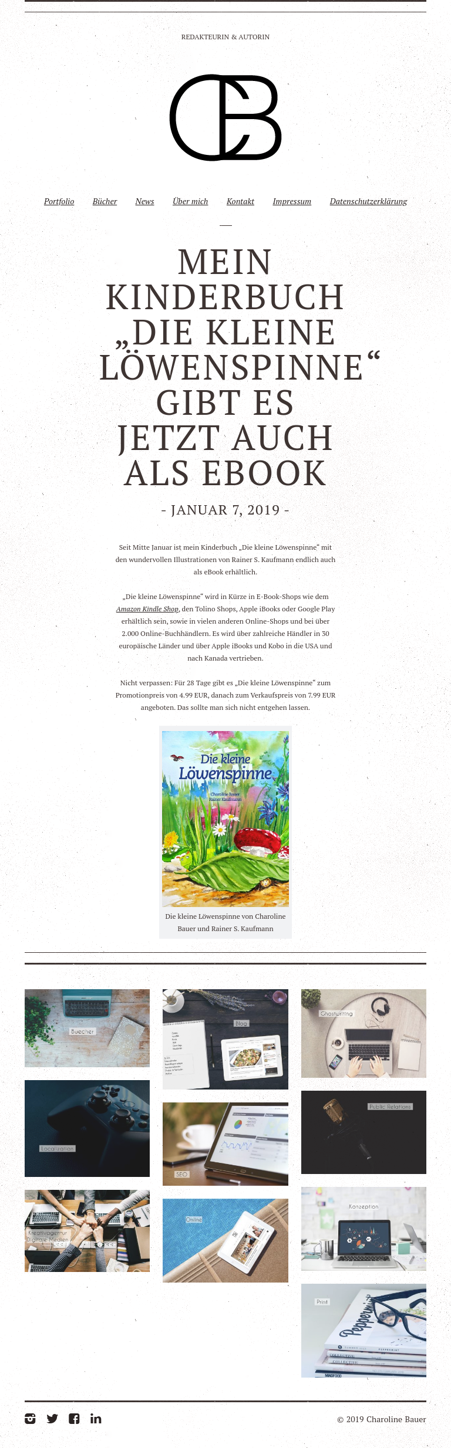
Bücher (105, 201)
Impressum (291, 201)
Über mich (190, 201)
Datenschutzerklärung (368, 201)
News (145, 201)
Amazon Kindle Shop (147, 608)
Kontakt (240, 201)
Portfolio (59, 201)
